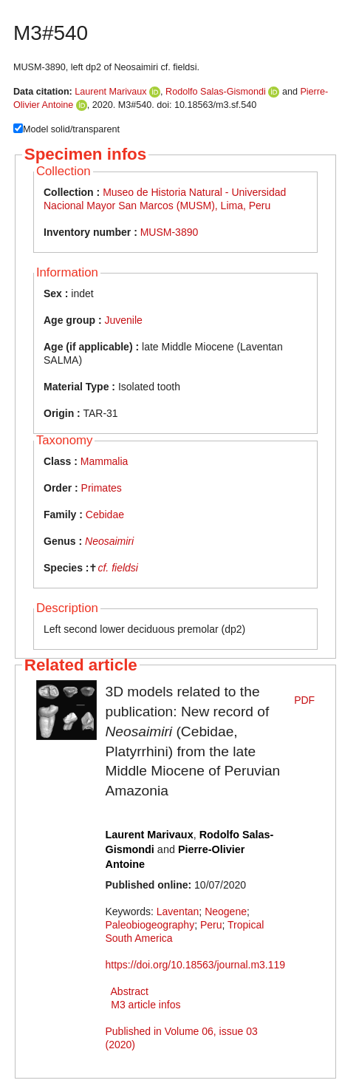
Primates (101, 488)
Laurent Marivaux (110, 91)
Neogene (226, 911)
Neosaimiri (109, 541)
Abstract (129, 991)
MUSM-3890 (169, 232)
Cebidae (105, 514)
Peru (211, 925)
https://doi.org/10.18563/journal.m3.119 (196, 965)
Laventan (178, 911)
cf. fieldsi (117, 568)
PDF (304, 700)
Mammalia (105, 461)
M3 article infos (145, 1005)
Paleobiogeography (150, 925)
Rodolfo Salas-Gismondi (215, 91)
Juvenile (123, 320)
